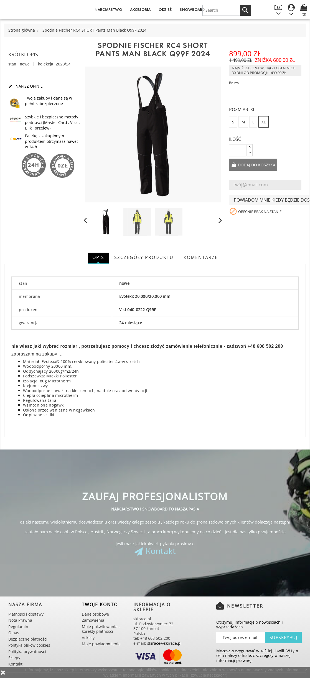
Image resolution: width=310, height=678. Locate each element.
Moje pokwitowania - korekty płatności (101, 629)
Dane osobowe (95, 614)
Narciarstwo (108, 9)
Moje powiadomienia (101, 643)
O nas (13, 632)
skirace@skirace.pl (164, 643)
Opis (98, 257)
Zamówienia (93, 620)
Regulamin (18, 626)
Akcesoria (140, 9)
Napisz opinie (25, 86)
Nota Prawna (20, 620)
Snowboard (192, 9)
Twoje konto (100, 604)
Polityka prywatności (27, 651)
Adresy (88, 637)
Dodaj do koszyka (256, 164)
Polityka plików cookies (29, 645)
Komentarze (201, 257)
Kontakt (161, 551)
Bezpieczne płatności (27, 639)
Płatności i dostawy (26, 614)
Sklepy (14, 657)
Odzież (165, 9)
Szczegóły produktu (144, 257)
